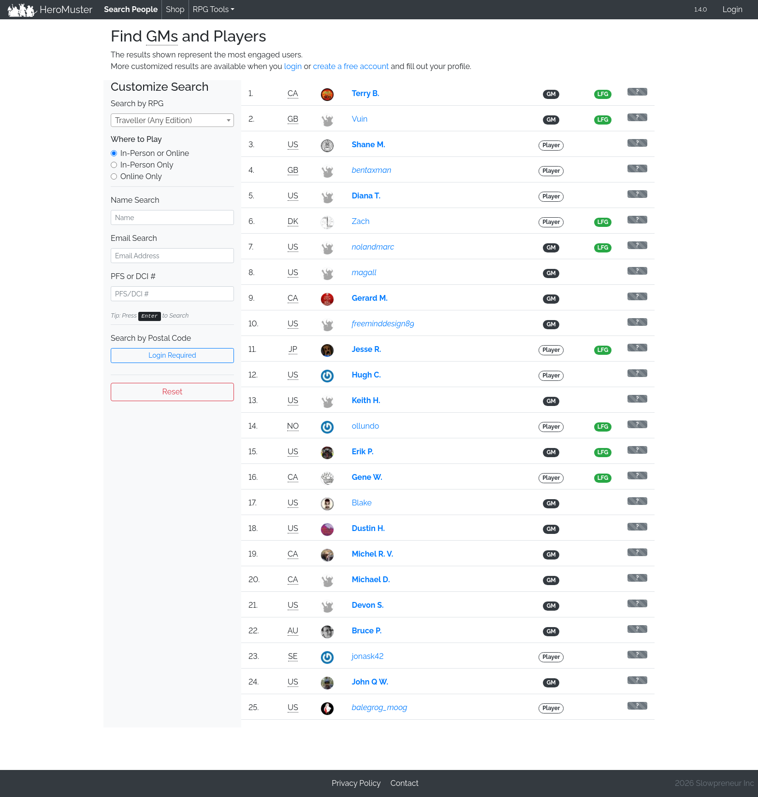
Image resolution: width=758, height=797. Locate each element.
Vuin (360, 119)
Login (733, 9)
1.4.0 (700, 9)
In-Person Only (147, 164)
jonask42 (368, 656)
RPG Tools (211, 9)
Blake (362, 502)
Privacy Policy (356, 783)
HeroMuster (50, 9)
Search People (132, 9)
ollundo (365, 426)
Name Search (135, 200)
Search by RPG (137, 103)
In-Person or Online (154, 153)
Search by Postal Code (151, 338)
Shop (175, 9)
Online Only (141, 176)
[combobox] (172, 120)
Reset (172, 391)
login (293, 66)
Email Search (134, 238)
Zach (361, 221)
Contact (405, 783)
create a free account (351, 66)
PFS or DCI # (133, 276)
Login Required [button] (172, 355)
